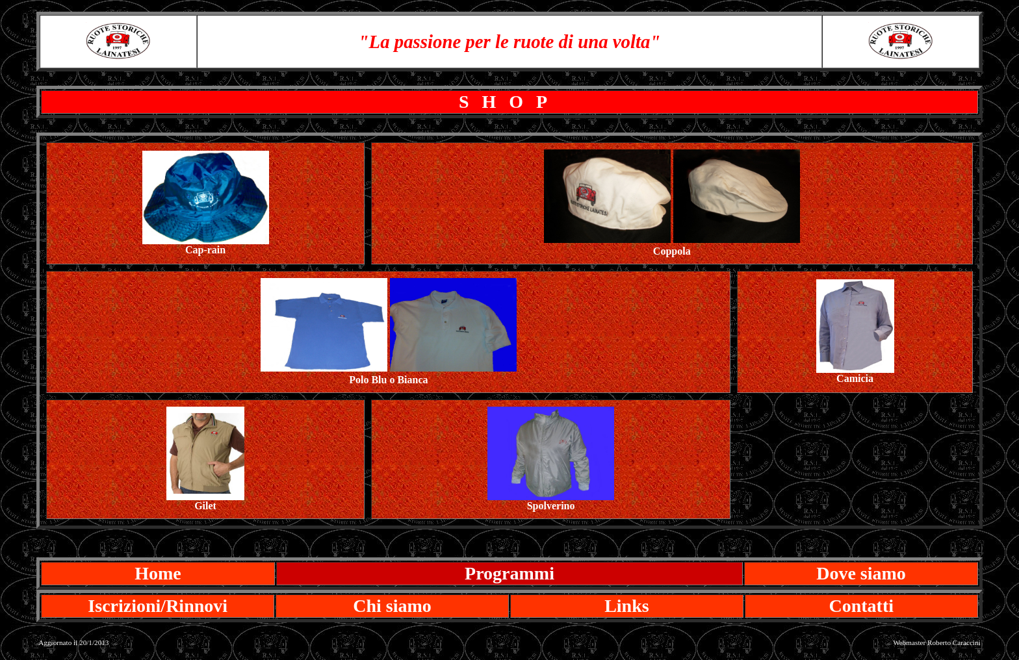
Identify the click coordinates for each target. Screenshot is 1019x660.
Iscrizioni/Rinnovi (157, 606)
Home (158, 573)
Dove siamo (861, 573)
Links (626, 606)
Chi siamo (392, 606)
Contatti (861, 606)
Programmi (509, 573)
